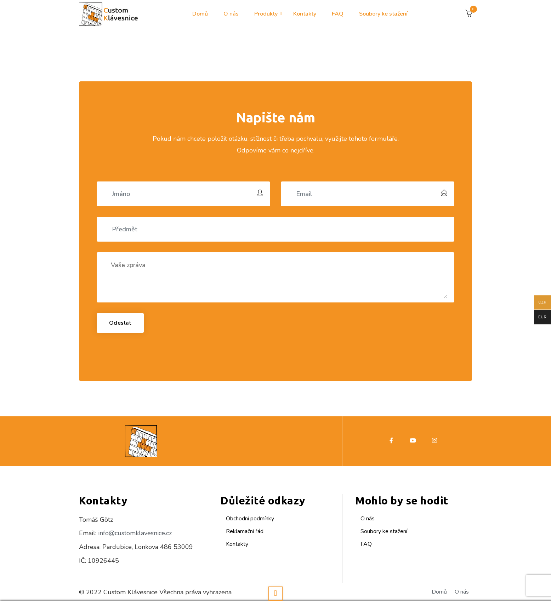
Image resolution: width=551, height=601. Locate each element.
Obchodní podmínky (250, 518)
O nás (231, 14)
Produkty (266, 14)
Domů (200, 14)
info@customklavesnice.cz (135, 533)
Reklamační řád (244, 531)
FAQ (337, 14)
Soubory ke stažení (383, 14)
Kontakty (304, 14)
